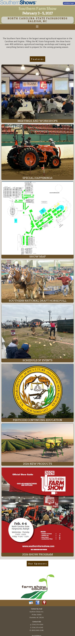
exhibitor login (69, 3)
